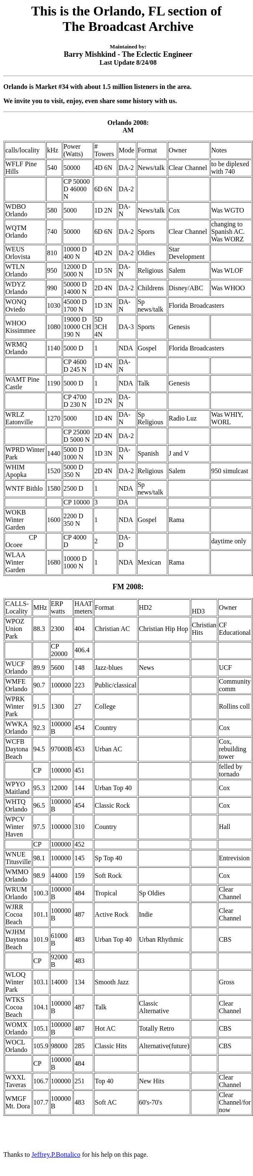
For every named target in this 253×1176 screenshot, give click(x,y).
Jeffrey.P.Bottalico (56, 1154)
